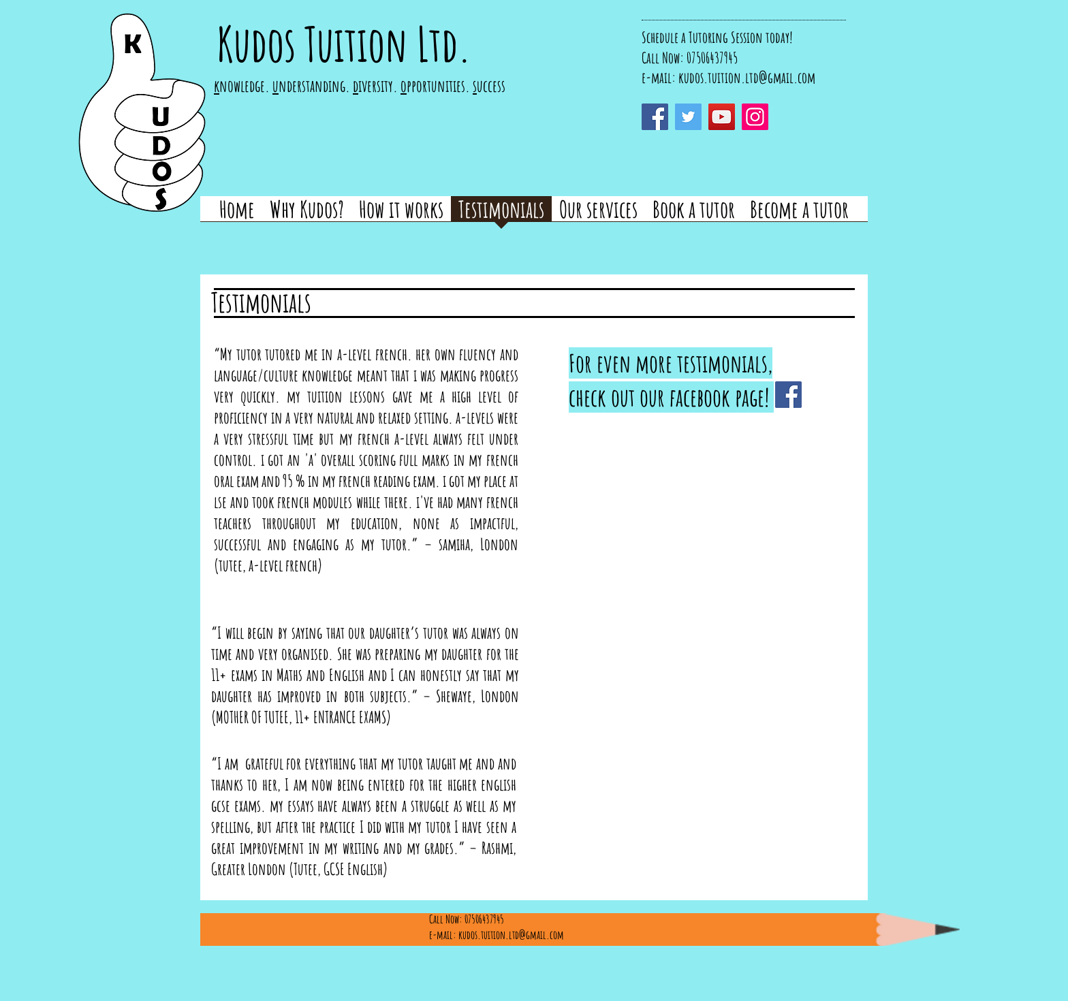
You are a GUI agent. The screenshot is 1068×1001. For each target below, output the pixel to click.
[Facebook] (655, 117)
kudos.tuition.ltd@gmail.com (746, 77)
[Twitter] (688, 117)
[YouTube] (721, 117)
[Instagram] (755, 117)
